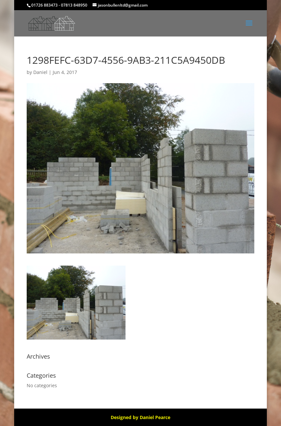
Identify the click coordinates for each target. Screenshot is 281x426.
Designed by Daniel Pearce (140, 417)
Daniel (40, 72)
